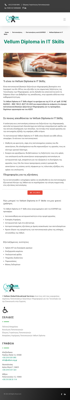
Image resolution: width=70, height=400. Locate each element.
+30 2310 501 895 (9, 358)
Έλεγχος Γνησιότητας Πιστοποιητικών (36, 5)
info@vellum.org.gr (9, 360)
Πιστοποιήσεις (17, 32)
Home (7, 32)
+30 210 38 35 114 (9, 379)
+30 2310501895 (14, 5)
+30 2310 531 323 (9, 370)
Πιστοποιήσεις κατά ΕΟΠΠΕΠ (36, 32)
